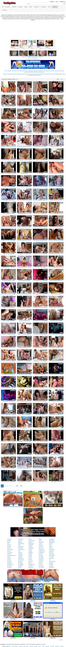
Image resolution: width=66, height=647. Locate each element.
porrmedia (51, 558)
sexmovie (41, 545)
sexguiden (51, 551)
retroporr (20, 552)
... (13, 486)
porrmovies (51, 553)
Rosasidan (30, 72)
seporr (40, 540)
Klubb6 (33, 72)
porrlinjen (51, 562)
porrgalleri (20, 555)
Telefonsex (19, 70)
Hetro (53, 1)
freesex (9, 551)
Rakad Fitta (43, 74)
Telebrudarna (14, 70)
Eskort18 (37, 72)
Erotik (35, 74)
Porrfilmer (53, 74)
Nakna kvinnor (14, 74)
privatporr (30, 542)
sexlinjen (41, 546)
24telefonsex (21, 543)
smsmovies (9, 552)
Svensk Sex (48, 74)
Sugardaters (60, 74)
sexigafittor (41, 542)
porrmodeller (10, 549)
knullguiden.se (8, 646)
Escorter (26, 74)
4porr (19, 545)
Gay (57, 1)
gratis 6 (9, 542)
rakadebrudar (31, 540)
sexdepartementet (11, 555)
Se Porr (50, 543)
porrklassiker (52, 555)
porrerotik (30, 561)
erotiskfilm (20, 548)
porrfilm (9, 540)
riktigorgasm (31, 543)
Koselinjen (31, 70)
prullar (29, 539)
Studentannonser (21, 74)
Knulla (56, 74)
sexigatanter (41, 552)
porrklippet (51, 567)
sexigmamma (42, 551)
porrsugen (9, 561)
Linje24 (5, 70)
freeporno (20, 542)
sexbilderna (20, 539)
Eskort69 (9, 74)
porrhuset (9, 565)
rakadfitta (30, 552)
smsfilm (20, 540)
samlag (30, 546)
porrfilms (20, 556)
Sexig (50, 545)
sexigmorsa (41, 549)
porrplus (40, 562)
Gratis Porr (38, 74)
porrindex (30, 565)
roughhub (30, 545)
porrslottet (30, 567)
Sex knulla (41, 548)
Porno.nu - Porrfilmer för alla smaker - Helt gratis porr (33, 56)
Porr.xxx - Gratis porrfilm (33, 58)
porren (29, 562)
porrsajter (41, 555)
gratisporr (9, 539)
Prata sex (27, 70)
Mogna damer (33, 75)
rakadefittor (31, 548)
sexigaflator (51, 540)
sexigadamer (52, 542)
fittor (8, 543)
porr (50, 559)
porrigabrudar (10, 564)
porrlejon (9, 546)
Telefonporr (41, 70)
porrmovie (51, 556)
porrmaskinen (52, 561)
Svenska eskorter (60, 70)
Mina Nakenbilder (47, 70)
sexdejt (9, 558)
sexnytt (40, 543)
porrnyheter (41, 567)
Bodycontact (41, 72)
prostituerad (21, 546)
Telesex (23, 70)
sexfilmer (51, 552)
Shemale (62, 1)
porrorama (41, 565)
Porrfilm (30, 553)
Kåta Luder (5, 74)
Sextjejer (26, 72)
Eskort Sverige (54, 70)
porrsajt (9, 559)
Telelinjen (9, 70)
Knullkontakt (30, 74)
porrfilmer (20, 561)
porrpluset (41, 561)
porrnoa (40, 553)
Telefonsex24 (36, 70)
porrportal (41, 559)
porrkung (51, 564)
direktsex (9, 545)
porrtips (30, 549)
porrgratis (20, 553)
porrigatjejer (21, 564)
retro (19, 551)
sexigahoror (51, 539)
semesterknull (21, 549)
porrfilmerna (21, 558)
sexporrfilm (41, 558)
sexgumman (52, 549)
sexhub (50, 546)
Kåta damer (38, 75)
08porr (40, 539)
